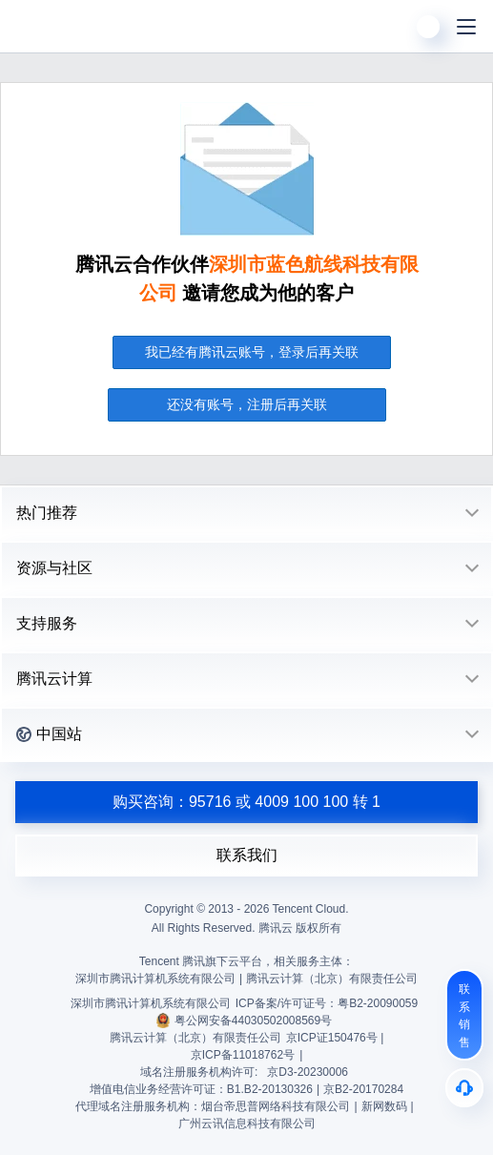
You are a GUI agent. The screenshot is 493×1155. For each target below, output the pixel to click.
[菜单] (466, 27)
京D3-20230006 (307, 1072)
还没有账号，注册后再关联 (247, 404)
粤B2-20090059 (378, 1003)
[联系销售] (464, 1015)
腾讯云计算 (54, 678)
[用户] (428, 27)
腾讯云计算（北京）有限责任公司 (195, 1037)
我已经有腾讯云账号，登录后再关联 (252, 352)
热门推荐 (46, 513)
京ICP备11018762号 (243, 1055)
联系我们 (246, 855)
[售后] (464, 1087)
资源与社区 (54, 568)
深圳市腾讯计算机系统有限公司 (151, 1003)
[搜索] (390, 27)
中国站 (49, 734)
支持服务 (46, 623)
